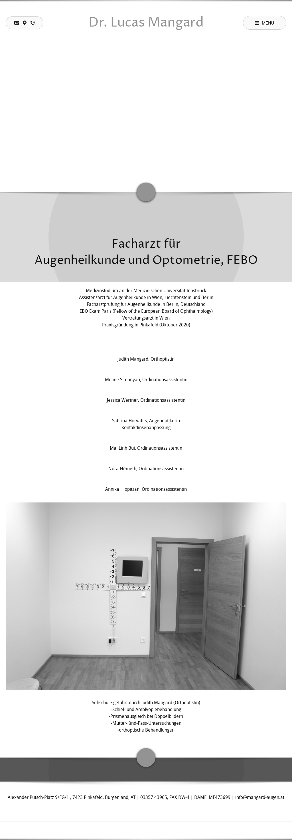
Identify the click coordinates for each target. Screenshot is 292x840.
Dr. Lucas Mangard (146, 23)
